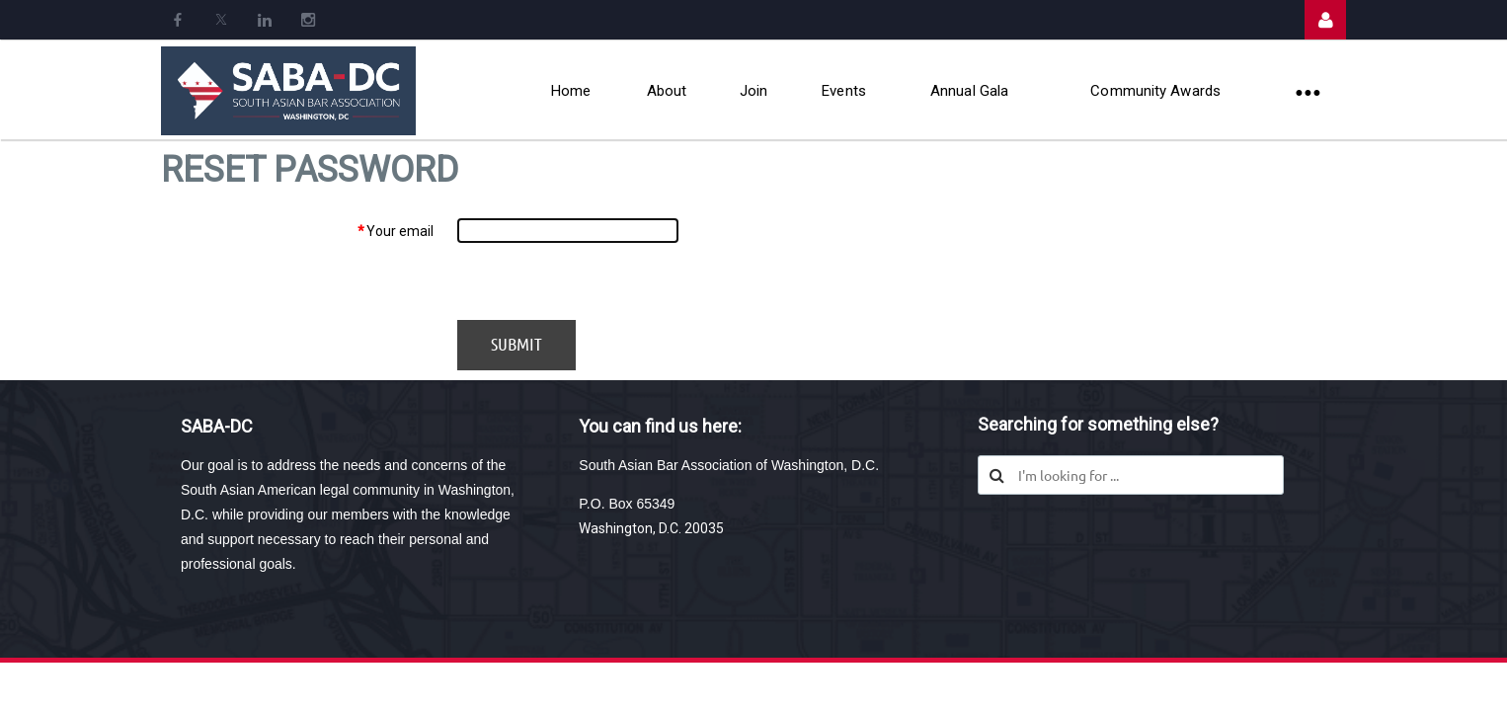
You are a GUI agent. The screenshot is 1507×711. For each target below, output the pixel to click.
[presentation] (607, 281)
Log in (1325, 20)
